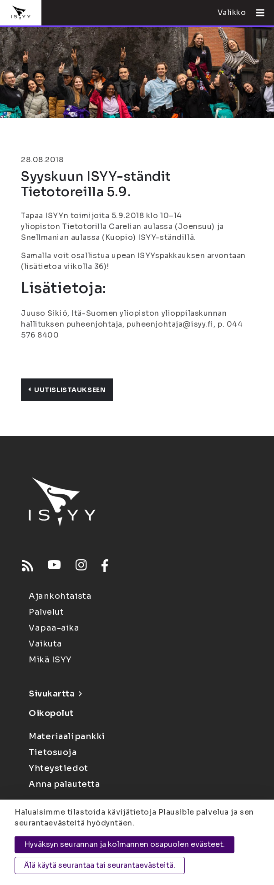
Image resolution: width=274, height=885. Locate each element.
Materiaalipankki (67, 736)
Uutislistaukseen (67, 390)
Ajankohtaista (60, 596)
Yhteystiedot (58, 768)
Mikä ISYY (50, 660)
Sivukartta (55, 694)
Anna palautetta (64, 784)
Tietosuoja (53, 752)
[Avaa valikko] (256, 13)
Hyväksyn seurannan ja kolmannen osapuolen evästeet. (124, 844)
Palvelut (46, 612)
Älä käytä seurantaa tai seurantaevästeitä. (99, 865)
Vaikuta (45, 644)
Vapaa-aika (54, 628)
